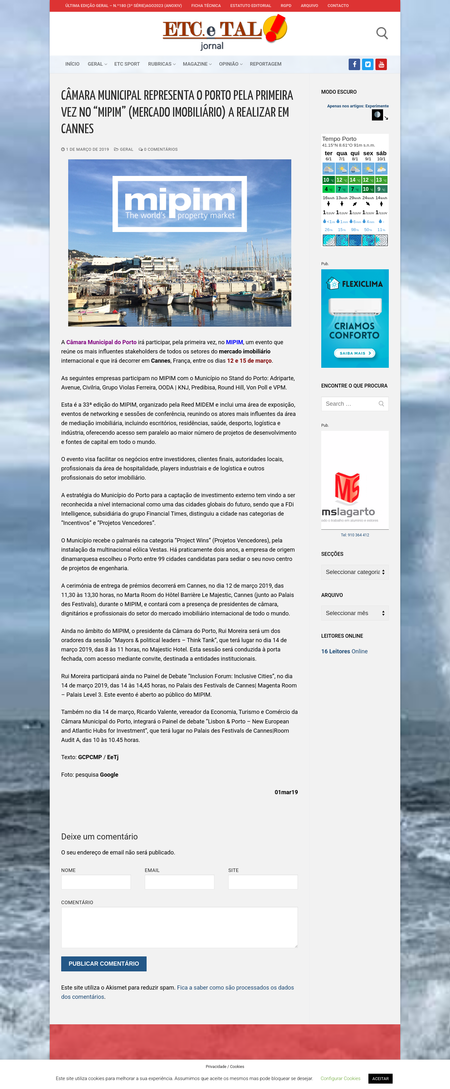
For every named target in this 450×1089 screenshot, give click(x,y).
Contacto (338, 5)
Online (344, 651)
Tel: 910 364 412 (355, 535)
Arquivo (309, 5)
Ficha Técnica (206, 5)
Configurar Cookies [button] (340, 1078)
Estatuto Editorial (250, 5)
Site (233, 870)
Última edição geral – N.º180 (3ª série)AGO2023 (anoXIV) (123, 5)
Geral (123, 149)
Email (152, 870)
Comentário (77, 902)
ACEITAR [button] (380, 1078)
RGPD (286, 5)
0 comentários (158, 149)
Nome (68, 870)
